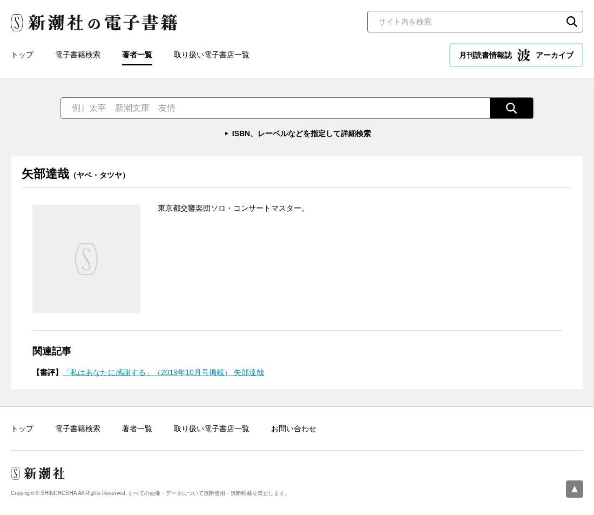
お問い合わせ (293, 428)
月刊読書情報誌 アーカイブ (516, 55)
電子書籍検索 (77, 54)
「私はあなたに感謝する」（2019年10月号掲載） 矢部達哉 (163, 372)
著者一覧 (137, 54)
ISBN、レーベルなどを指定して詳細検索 (301, 133)
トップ (22, 54)
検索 (572, 21)
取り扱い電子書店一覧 (211, 54)
